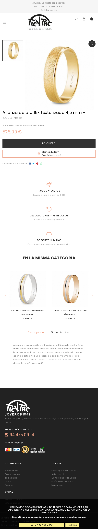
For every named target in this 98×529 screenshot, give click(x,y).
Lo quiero (49, 143)
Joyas (8, 481)
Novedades (11, 470)
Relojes (9, 485)
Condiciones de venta (63, 477)
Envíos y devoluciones (63, 470)
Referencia (7, 118)
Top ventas (11, 477)
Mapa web (57, 485)
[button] (6, 295)
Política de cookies (62, 481)
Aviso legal (57, 474)
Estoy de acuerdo (42, 524)
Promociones (12, 474)
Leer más (72, 524)
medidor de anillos (58, 359)
